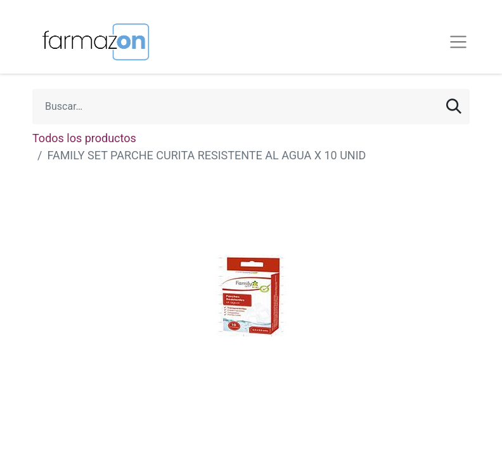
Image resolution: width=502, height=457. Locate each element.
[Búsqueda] (454, 106)
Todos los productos (84, 138)
